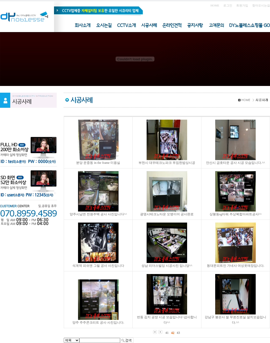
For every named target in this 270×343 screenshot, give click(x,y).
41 (167, 333)
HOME (215, 5)
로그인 (227, 5)
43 (178, 333)
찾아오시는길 (261, 5)
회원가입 (242, 5)
